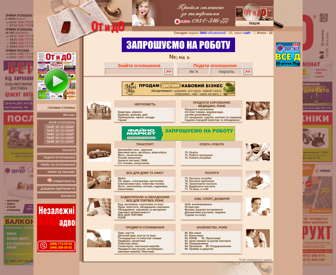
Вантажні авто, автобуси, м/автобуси (142, 152)
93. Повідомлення (197, 243)
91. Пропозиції (210, 238)
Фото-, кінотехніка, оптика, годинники (142, 186)
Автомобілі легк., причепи (135, 150)
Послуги (68, 150)
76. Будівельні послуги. (200, 186)
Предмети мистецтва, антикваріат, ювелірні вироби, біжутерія (140, 250)
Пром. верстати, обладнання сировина (143, 207)
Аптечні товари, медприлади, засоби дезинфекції (204, 113)
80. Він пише (193, 232)
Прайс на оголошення (58, 164)
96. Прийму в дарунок (199, 248)
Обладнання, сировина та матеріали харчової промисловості (142, 211)
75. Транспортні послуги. (201, 183)
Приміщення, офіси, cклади (136, 117)
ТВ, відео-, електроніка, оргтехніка (140, 181)
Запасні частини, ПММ (132, 160)
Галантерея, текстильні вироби (138, 246)
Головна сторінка (61, 107)
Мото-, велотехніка (130, 155)
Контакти (68, 196)
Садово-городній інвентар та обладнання (212, 120)
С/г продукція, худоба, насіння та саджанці (213, 117)
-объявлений (213, 33)
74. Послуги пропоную (199, 181)
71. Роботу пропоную (199, 155)
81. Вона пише (194, 235)
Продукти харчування (199, 109)
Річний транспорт (129, 158)
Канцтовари (126, 189)
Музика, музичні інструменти (204, 209)
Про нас (69, 115)
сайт (247, 33)
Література (192, 207)
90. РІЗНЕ (191, 238)
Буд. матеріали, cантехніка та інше (140, 204)
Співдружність (60, 180)
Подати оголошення (59, 157)
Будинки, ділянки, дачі (133, 114)
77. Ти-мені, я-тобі (196, 189)
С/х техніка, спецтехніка (133, 163)
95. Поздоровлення (218, 246)
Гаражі (122, 120)
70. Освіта (191, 152)
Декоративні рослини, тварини (205, 212)
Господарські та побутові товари (139, 238)
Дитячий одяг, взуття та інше (137, 235)
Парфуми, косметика (131, 241)
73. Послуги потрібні (198, 178)
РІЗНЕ (122, 217)
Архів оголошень (59, 132)
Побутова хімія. (128, 243)
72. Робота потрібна (198, 157)
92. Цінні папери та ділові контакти (208, 240)
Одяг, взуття (126, 233)
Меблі (122, 178)
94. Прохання (194, 246)
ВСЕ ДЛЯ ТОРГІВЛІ (130, 215)
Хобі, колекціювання (198, 204)
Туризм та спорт (195, 215)
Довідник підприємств (58, 188)
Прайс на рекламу (61, 172)
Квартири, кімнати (130, 112)
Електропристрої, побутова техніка (141, 183)
